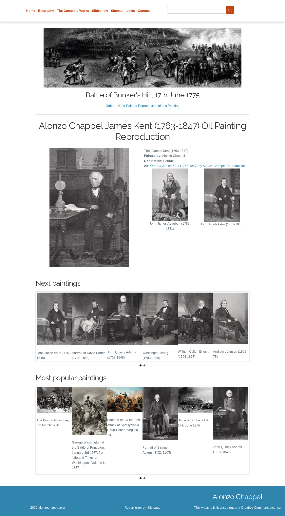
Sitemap (117, 10)
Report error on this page (142, 507)
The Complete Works (73, 10)
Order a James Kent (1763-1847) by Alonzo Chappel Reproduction (198, 166)
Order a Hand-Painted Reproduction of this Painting (142, 105)
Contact (144, 10)
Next (243, 326)
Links (130, 10)
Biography (46, 10)
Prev (42, 326)
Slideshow (100, 10)
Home (30, 10)
